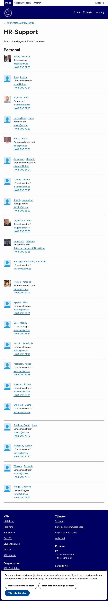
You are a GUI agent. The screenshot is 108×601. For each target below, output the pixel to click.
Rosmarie (28, 466)
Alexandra (41, 261)
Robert (27, 384)
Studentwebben (22, 2)
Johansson (19, 159)
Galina (28, 404)
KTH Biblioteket (12, 568)
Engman (18, 97)
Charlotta (26, 486)
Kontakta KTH (62, 566)
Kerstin (28, 445)
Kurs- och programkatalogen (69, 527)
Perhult (17, 343)
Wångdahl (18, 445)
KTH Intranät (10, 555)
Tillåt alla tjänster (17, 593)
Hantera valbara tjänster (21, 585)
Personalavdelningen (20, 23)
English (89, 12)
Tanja (31, 118)
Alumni (7, 549)
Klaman (17, 179)
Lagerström (19, 220)
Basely (17, 56)
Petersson (18, 363)
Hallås (17, 138)
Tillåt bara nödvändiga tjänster (58, 585)
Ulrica (28, 363)
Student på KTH (12, 543)
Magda (23, 322)
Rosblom (18, 384)
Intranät (37, 2)
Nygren (17, 281)
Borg (16, 77)
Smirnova (18, 404)
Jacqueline (27, 200)
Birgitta (23, 77)
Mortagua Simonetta (24, 261)
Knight (17, 200)
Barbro (25, 138)
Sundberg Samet (22, 425)
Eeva (29, 220)
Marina (26, 179)
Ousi (16, 322)
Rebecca (30, 241)
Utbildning (9, 521)
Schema (59, 521)
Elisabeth (30, 159)
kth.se (8, 2)
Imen (34, 425)
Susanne (26, 56)
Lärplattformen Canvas (66, 532)
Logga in (99, 2)
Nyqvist (17, 302)
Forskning (8, 527)
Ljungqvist (19, 241)
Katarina (27, 281)
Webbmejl (60, 538)
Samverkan (9, 532)
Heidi (25, 302)
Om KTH (8, 538)
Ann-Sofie (28, 343)
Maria (26, 97)
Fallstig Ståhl (20, 118)
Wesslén (18, 466)
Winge (17, 486)
